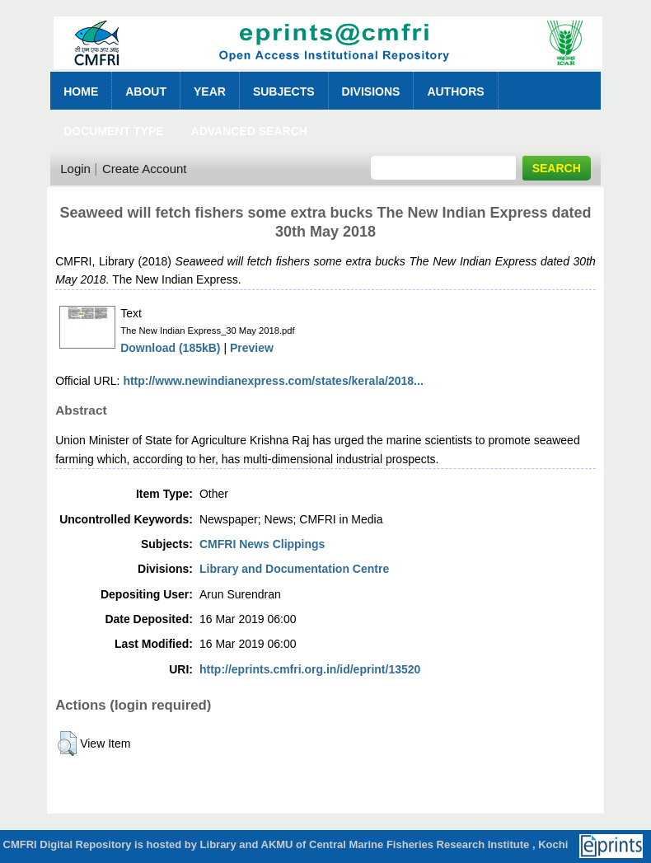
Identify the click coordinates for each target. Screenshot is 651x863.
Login (75, 169)
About (145, 91)
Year (210, 91)
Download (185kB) (170, 347)
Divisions (371, 91)
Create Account (144, 169)
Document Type (113, 131)
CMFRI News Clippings (262, 544)
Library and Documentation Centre (294, 568)
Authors (455, 91)
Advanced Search (249, 131)
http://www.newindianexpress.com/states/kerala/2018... (273, 380)
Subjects (284, 91)
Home (80, 91)
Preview (252, 347)
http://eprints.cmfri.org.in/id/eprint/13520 (309, 669)
